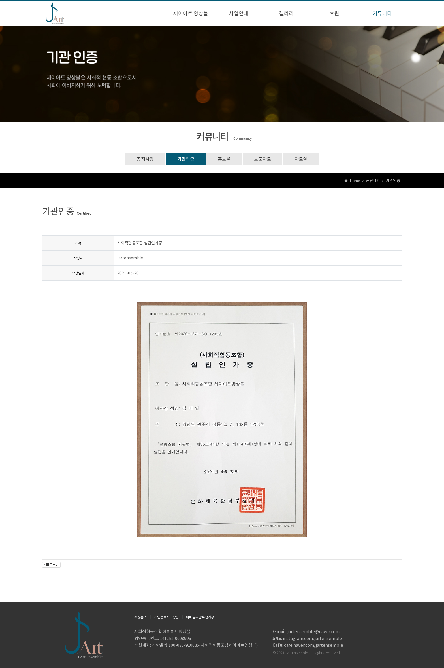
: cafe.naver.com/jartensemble (307, 645)
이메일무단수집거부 (200, 616)
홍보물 (224, 158)
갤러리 (286, 13)
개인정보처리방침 (166, 616)
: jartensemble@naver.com (306, 631)
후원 (334, 13)
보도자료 (262, 158)
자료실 (300, 158)
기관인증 (185, 158)
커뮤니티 (382, 13)
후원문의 (140, 616)
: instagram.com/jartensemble (307, 638)
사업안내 (238, 13)
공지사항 (145, 158)
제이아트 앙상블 (190, 13)
